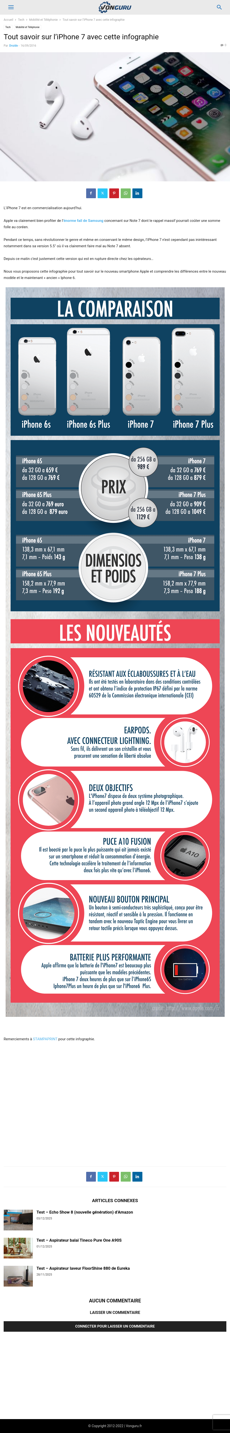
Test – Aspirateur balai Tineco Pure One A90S (79, 1240)
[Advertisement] (115, 1104)
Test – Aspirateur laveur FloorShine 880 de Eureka (83, 1268)
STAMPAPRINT (45, 1039)
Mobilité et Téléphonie (43, 19)
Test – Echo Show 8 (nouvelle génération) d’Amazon (85, 1212)
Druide (13, 45)
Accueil (8, 19)
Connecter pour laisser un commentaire (115, 1326)
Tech (21, 19)
